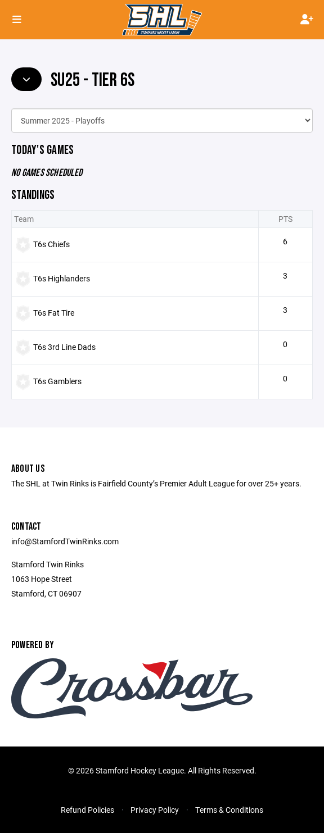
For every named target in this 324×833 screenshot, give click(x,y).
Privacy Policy (154, 809)
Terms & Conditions (229, 809)
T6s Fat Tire (53, 312)
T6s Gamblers (57, 381)
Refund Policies (87, 809)
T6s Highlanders (61, 278)
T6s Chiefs (51, 244)
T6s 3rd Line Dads (64, 347)
